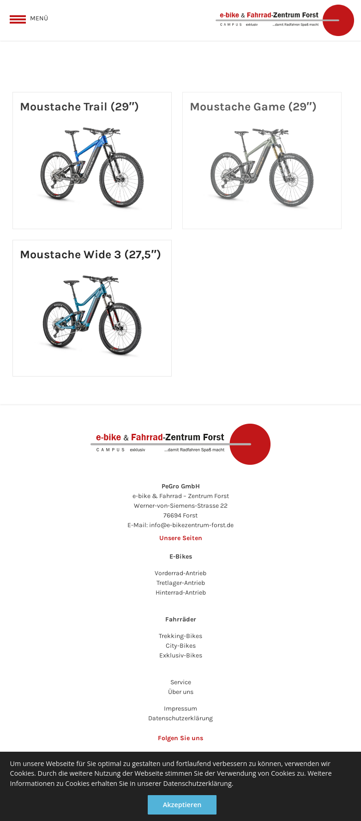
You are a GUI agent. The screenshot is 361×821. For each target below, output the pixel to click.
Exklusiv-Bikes (180, 655)
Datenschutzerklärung (180, 718)
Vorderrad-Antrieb (180, 573)
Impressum (180, 708)
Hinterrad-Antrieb (181, 592)
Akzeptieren (182, 804)
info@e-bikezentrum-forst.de (191, 525)
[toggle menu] (29, 18)
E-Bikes (180, 556)
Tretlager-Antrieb (180, 583)
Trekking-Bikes (180, 636)
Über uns (180, 692)
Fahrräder (180, 619)
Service (180, 682)
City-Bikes (181, 646)
